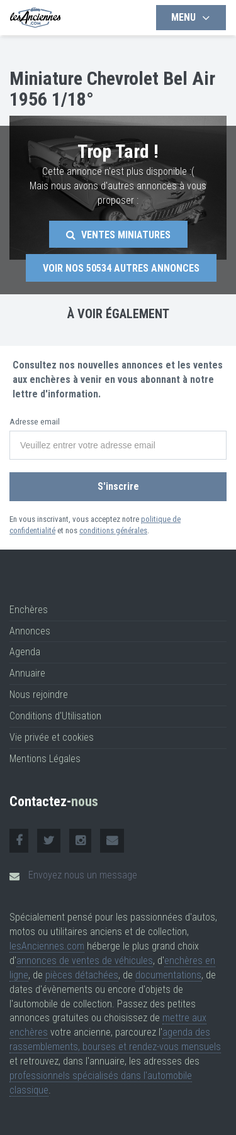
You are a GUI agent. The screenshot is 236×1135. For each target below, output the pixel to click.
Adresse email (34, 421)
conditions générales (113, 530)
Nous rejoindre (38, 694)
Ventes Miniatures (118, 235)
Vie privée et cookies (51, 737)
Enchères (28, 610)
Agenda (24, 652)
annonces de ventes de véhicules (84, 960)
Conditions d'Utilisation (55, 716)
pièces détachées (81, 975)
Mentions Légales (45, 759)
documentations (168, 975)
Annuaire (27, 673)
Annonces (29, 631)
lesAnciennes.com (46, 946)
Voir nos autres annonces (121, 268)
